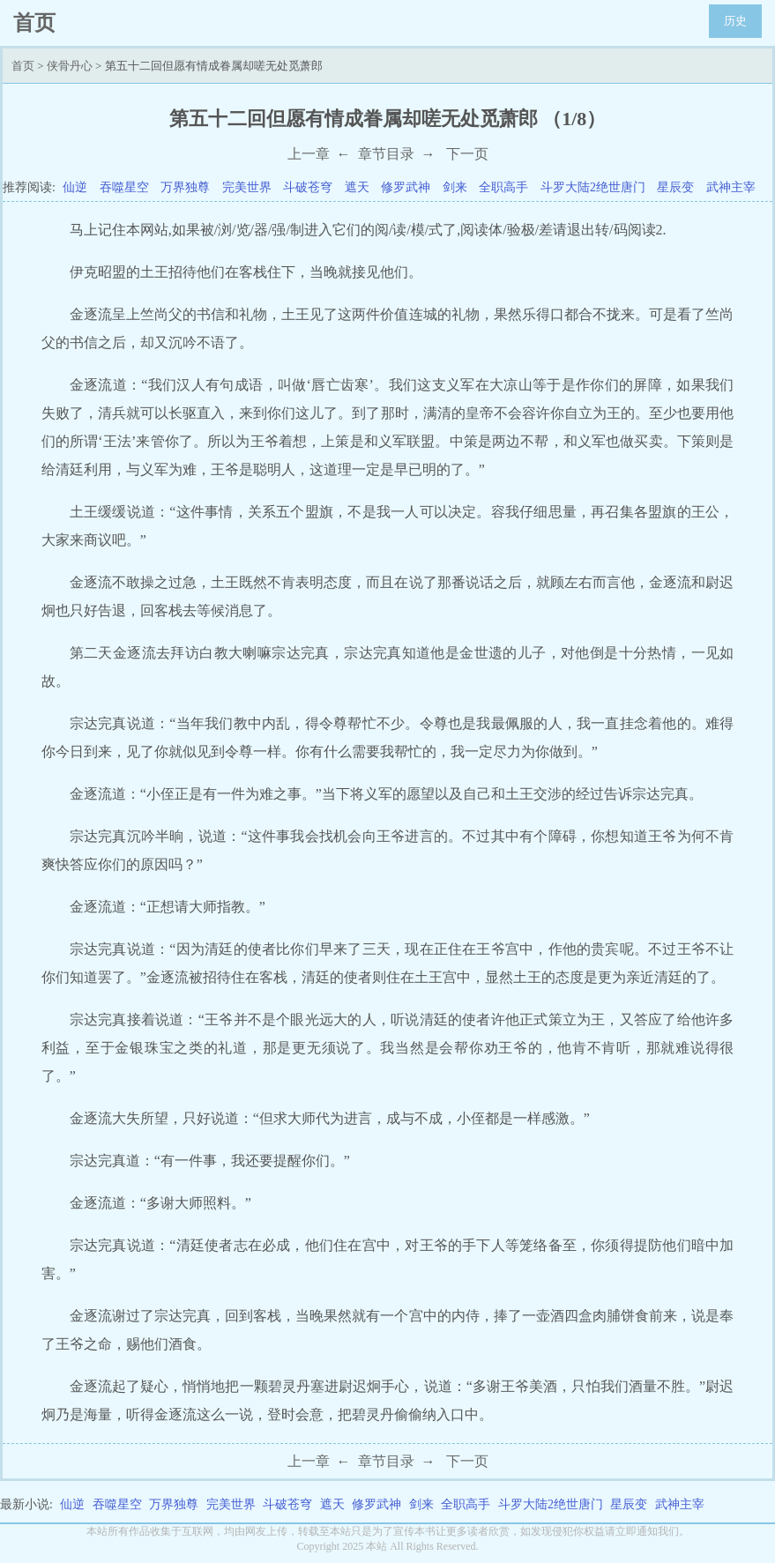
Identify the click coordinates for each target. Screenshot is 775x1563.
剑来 (455, 187)
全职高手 (503, 187)
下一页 (467, 153)
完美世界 (247, 187)
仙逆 (75, 187)
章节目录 (386, 153)
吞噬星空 (124, 187)
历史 (735, 20)
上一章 (308, 153)
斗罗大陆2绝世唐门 (592, 187)
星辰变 (675, 187)
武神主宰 (731, 187)
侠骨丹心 (70, 65)
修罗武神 (405, 187)
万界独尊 (185, 187)
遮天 (357, 187)
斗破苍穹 (307, 187)
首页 (22, 65)
